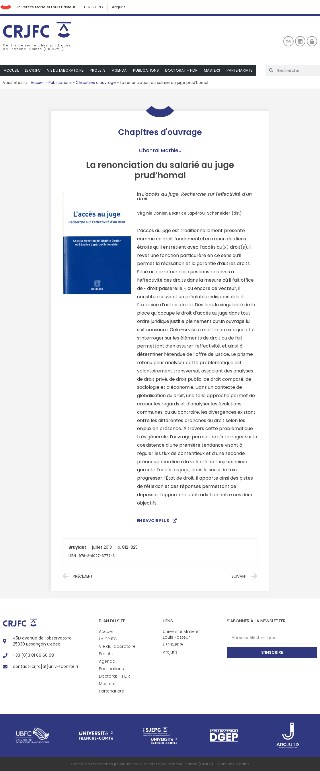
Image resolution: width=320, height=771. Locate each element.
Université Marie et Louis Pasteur (45, 7)
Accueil (11, 70)
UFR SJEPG (93, 7)
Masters (214, 70)
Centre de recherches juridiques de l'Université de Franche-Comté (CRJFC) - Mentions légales (160, 764)
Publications (148, 70)
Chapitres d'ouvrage (96, 82)
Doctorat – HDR (183, 70)
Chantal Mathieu (160, 150)
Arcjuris (119, 7)
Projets (99, 70)
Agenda (120, 70)
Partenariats (242, 70)
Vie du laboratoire (66, 70)
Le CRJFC (33, 70)
